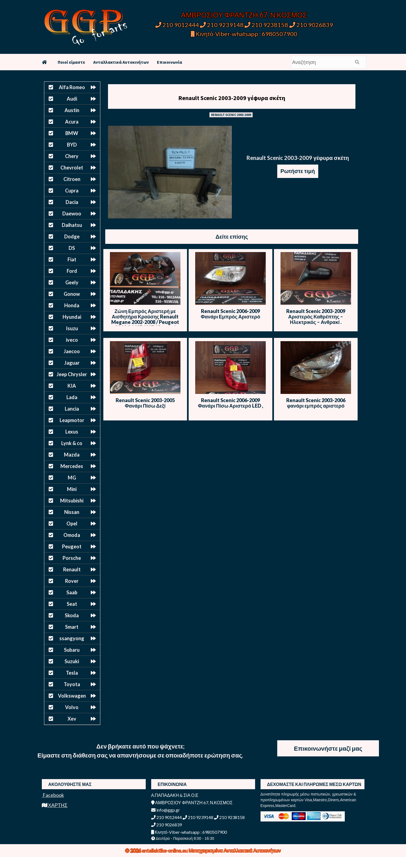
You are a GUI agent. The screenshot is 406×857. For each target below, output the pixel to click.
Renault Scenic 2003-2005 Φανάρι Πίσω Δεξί (145, 403)
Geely (71, 282)
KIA (72, 386)
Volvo (71, 707)
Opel (71, 523)
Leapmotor (72, 420)
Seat (72, 604)
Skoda (72, 615)
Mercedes (71, 466)
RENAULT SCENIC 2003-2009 (231, 115)
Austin (72, 110)
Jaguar (72, 363)
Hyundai (72, 317)
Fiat (72, 259)
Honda (71, 305)
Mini (72, 489)
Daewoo (71, 213)
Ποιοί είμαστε (71, 62)
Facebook (53, 795)
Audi (72, 99)
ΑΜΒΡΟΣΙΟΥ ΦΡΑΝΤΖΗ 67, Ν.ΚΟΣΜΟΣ (244, 14)
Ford (72, 271)
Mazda (72, 455)
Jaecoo (72, 351)
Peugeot (71, 546)
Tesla (72, 673)
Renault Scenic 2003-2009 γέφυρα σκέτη (231, 98)
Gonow (72, 294)
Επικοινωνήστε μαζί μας (328, 748)
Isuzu (72, 328)
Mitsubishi (71, 501)
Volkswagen (72, 696)
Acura (71, 122)
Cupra (71, 191)
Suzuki (72, 661)
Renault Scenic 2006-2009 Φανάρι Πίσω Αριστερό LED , (230, 403)
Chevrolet (71, 168)
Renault (72, 569)
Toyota (72, 684)
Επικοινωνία (169, 62)
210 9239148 (222, 24)
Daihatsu (72, 225)
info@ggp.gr (165, 809)
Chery (71, 156)
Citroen (71, 179)
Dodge (72, 236)
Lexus (71, 432)
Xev (72, 719)
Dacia (72, 202)
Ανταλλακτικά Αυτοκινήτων (121, 62)
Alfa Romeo (72, 87)
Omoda (71, 535)
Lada (71, 397)
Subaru (72, 650)
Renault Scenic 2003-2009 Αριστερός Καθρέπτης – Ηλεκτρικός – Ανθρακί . (315, 316)
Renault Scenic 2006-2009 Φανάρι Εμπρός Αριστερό (230, 314)
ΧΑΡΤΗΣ (55, 805)
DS (72, 248)
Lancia (72, 409)
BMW (71, 133)
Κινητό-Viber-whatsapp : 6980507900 (244, 33)
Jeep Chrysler (72, 374)
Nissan (71, 512)
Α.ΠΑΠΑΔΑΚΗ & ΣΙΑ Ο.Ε (174, 795)
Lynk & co (71, 443)
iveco (72, 340)
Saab (71, 592)
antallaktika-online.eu (165, 850)
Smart (71, 627)
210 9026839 (311, 24)
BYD (72, 145)
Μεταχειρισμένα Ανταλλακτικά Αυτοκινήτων (235, 850)
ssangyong (71, 638)
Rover (71, 581)
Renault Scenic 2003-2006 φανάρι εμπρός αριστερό (315, 403)
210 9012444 (177, 24)
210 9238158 (266, 24)
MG (72, 478)
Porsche (72, 558)
